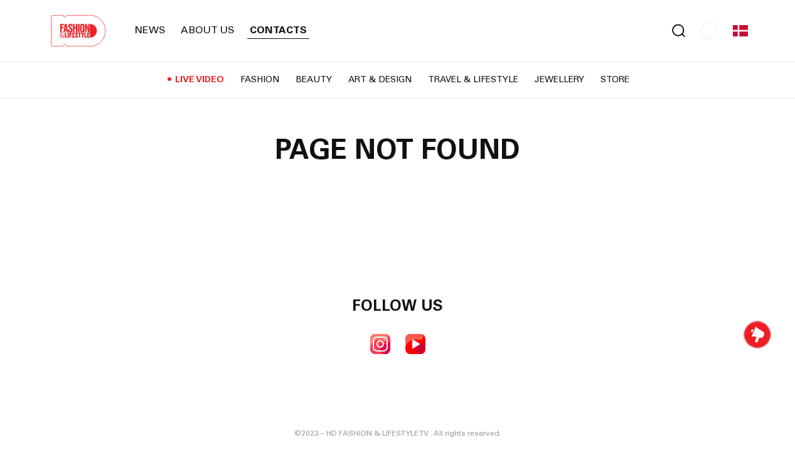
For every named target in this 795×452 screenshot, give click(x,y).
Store (614, 80)
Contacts (278, 31)
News (150, 31)
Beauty (314, 80)
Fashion (259, 80)
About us (208, 31)
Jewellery (559, 80)
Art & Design (380, 80)
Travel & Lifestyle (473, 80)
